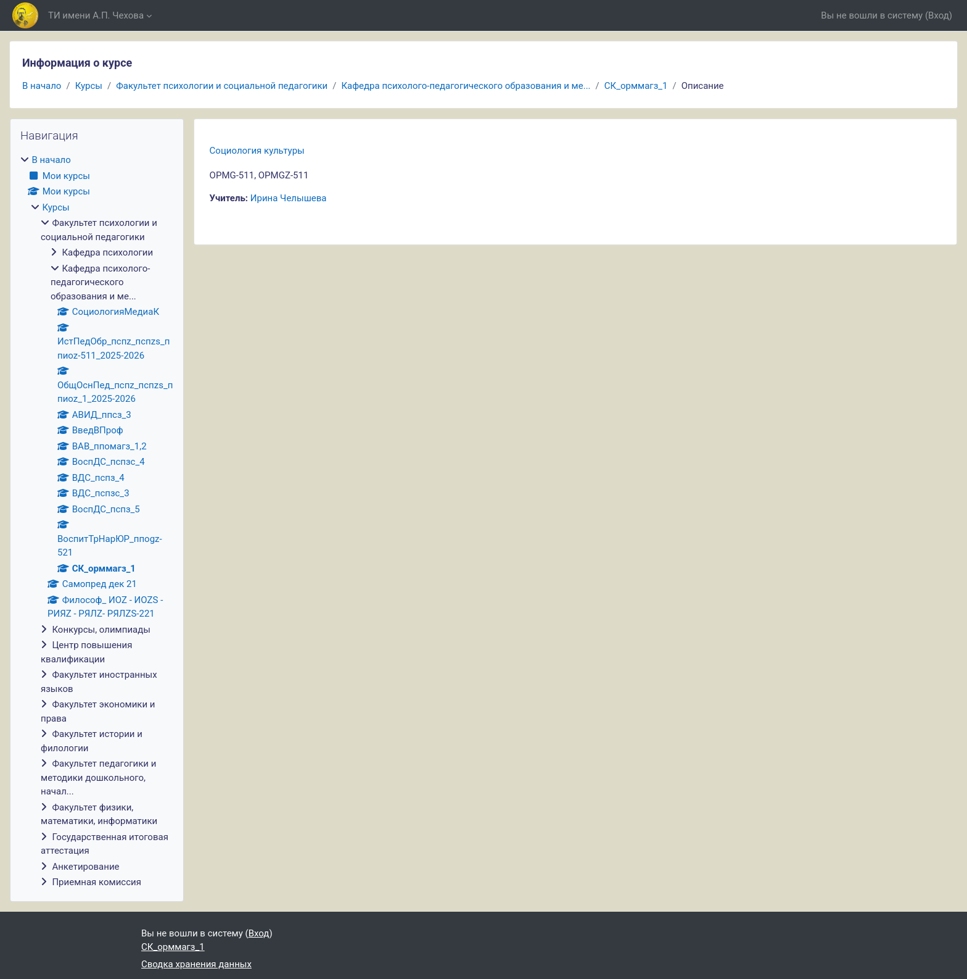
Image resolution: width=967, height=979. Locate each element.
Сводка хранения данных (196, 964)
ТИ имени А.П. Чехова (96, 15)
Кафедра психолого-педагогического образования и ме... (465, 85)
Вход (938, 15)
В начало (41, 85)
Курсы (88, 85)
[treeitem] (96, 521)
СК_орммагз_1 (636, 85)
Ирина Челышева (288, 198)
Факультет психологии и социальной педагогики (221, 85)
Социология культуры (257, 150)
